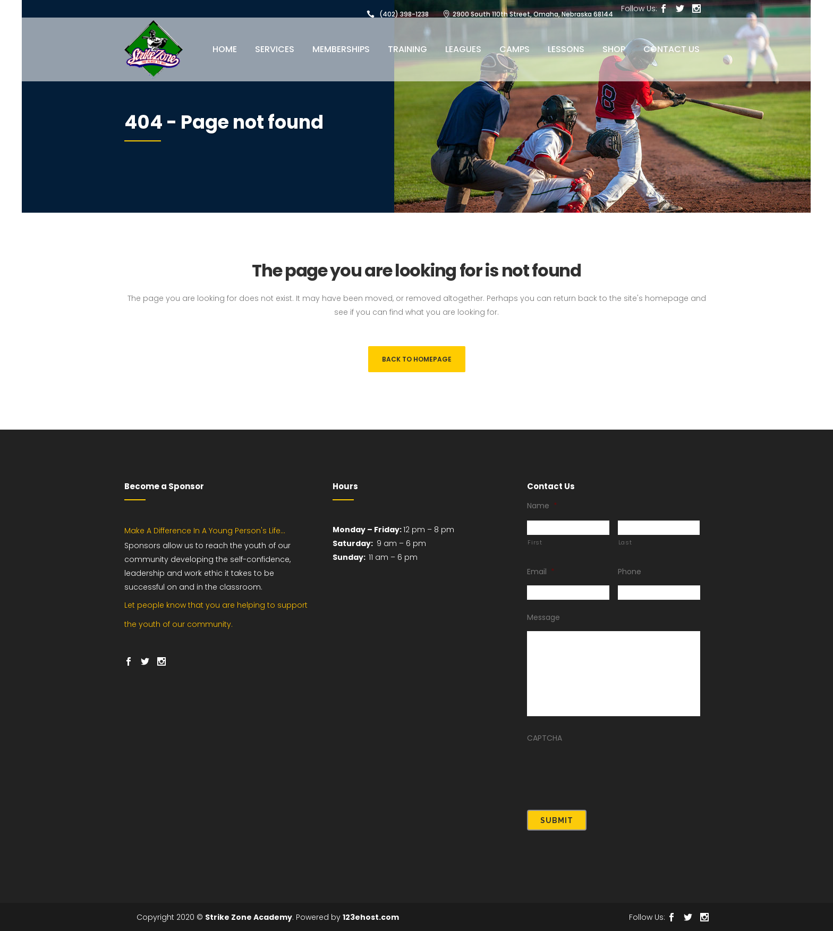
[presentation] (607, 775)
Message (543, 623)
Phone (629, 577)
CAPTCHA (544, 744)
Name (542, 511)
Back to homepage (417, 359)
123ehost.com (371, 917)
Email (541, 577)
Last (625, 548)
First (535, 548)
